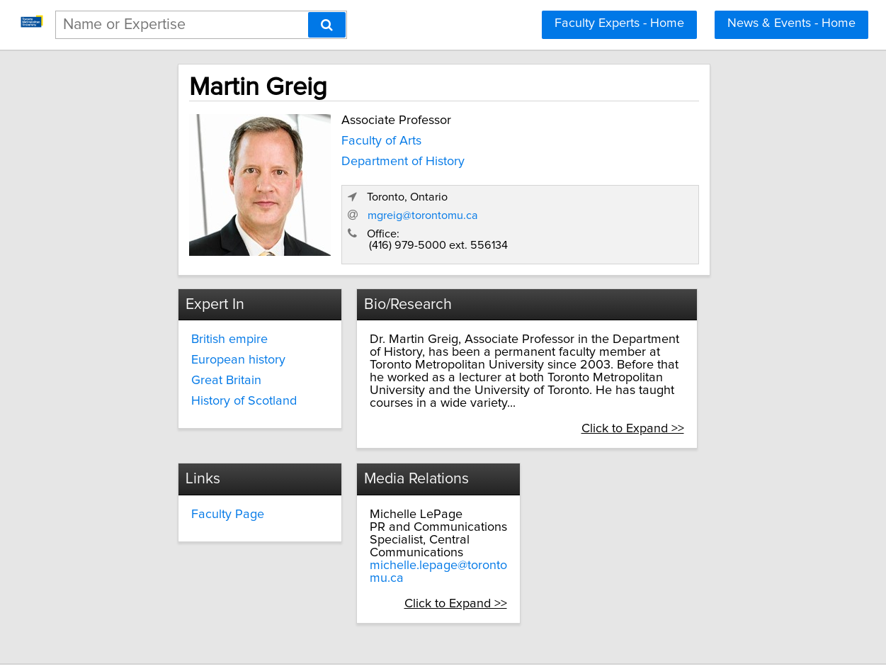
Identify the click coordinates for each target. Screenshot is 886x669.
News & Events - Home (791, 23)
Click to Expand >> (688, 399)
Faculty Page (183, 482)
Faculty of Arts (328, 136)
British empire (185, 322)
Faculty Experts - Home (619, 23)
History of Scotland (199, 383)
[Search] (327, 25)
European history (194, 342)
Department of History (349, 156)
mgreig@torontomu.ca (602, 199)
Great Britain (182, 362)
